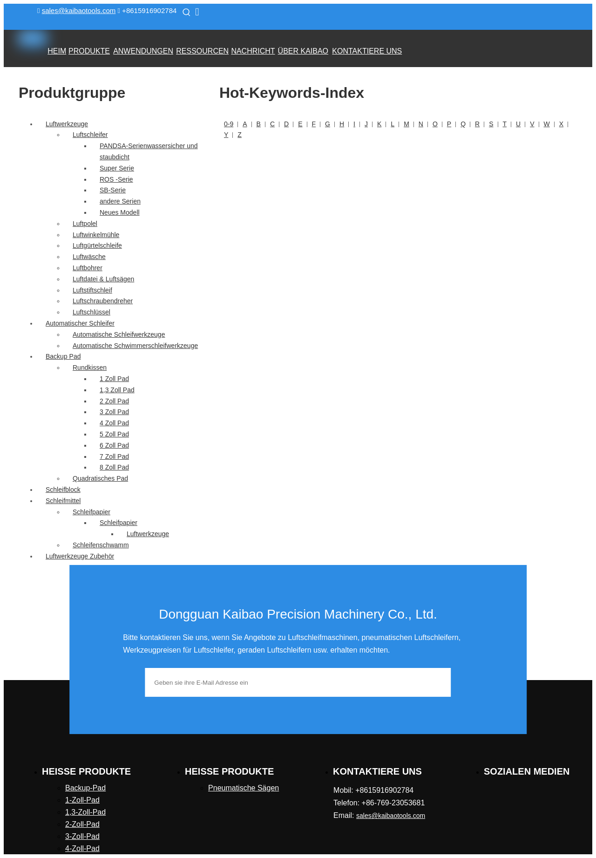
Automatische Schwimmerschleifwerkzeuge (135, 345)
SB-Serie (113, 190)
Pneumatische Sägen (243, 788)
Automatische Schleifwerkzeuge (119, 334)
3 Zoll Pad (114, 411)
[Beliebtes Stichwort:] (186, 12)
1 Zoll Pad (114, 378)
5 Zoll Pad (114, 434)
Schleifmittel (63, 500)
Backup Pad (63, 356)
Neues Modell (120, 212)
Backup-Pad (85, 788)
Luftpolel (85, 223)
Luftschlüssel (91, 312)
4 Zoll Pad (114, 423)
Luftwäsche (89, 256)
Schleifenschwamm (101, 545)
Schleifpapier (91, 512)
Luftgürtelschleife (97, 245)
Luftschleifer (90, 134)
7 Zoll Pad (114, 456)
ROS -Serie (116, 179)
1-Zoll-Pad (82, 800)
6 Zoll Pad (114, 445)
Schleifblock (63, 489)
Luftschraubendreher (103, 301)
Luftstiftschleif (92, 290)
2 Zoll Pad (114, 401)
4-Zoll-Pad (82, 848)
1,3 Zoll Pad (117, 390)
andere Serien (120, 201)
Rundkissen (90, 367)
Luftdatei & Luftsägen (103, 279)
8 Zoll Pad (114, 467)
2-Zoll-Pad (82, 824)
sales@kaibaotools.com (79, 10)
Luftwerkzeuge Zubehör (80, 556)
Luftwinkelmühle (96, 234)
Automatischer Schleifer (80, 323)
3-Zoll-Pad (82, 836)
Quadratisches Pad (100, 478)
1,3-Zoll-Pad (85, 812)
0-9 (228, 124)
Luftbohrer (87, 268)
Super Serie (117, 168)
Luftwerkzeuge (67, 124)
